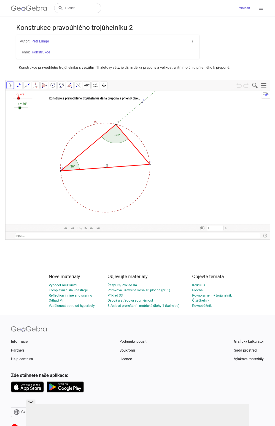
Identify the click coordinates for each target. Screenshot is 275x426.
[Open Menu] (261, 8)
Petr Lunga (40, 41)
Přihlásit (243, 8)
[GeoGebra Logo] (29, 8)
